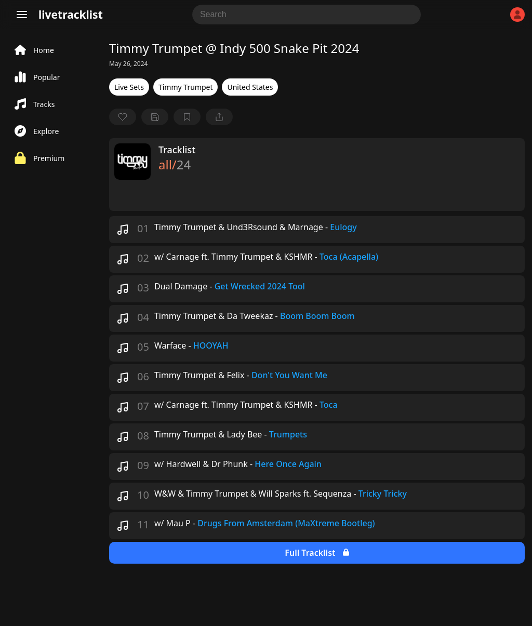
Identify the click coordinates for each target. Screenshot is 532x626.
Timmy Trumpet (185, 87)
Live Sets (129, 87)
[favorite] (122, 117)
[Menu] (21, 14)
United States (250, 87)
